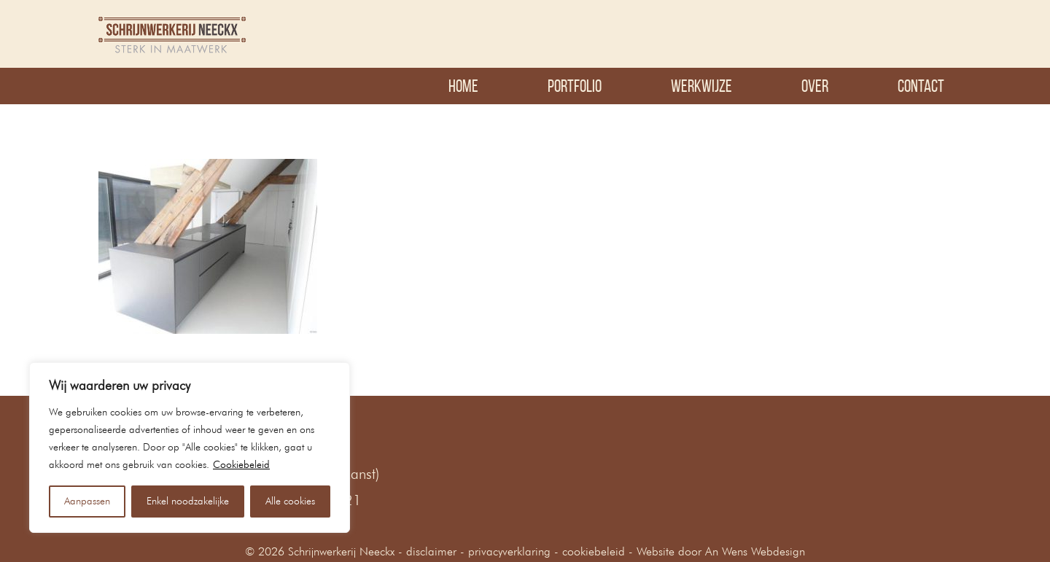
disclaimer (431, 552)
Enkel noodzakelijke (188, 501)
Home (463, 86)
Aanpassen (87, 501)
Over (814, 86)
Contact (921, 86)
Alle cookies (290, 501)
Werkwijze (701, 86)
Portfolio (575, 86)
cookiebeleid (593, 552)
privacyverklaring (509, 552)
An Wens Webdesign (755, 552)
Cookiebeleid (241, 465)
